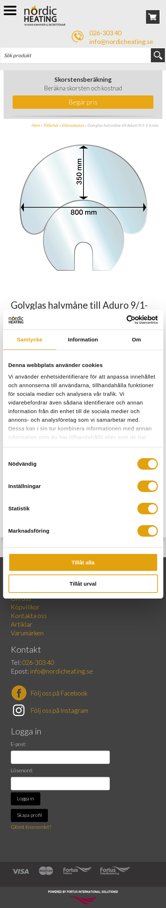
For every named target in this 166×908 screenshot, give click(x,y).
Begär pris (83, 102)
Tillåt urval (83, 584)
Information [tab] (83, 339)
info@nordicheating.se (121, 41)
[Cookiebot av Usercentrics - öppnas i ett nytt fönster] (126, 320)
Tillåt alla (83, 562)
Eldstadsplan (73, 125)
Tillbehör (50, 125)
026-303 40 (105, 33)
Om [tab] (136, 339)
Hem (35, 125)
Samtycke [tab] (29, 339)
